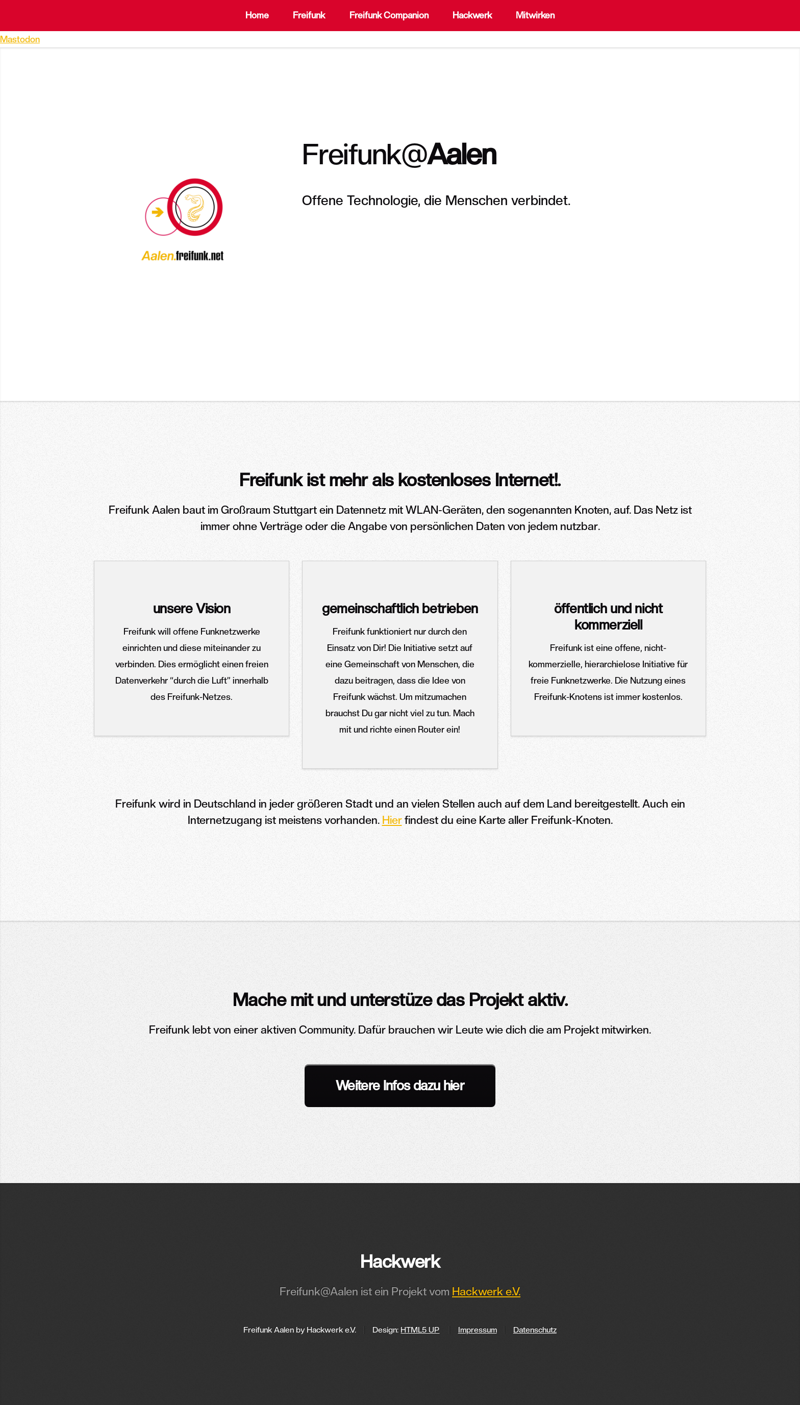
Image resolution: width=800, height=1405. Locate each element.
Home (257, 15)
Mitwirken (535, 15)
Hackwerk (472, 15)
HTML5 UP (420, 1330)
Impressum (477, 1330)
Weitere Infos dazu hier (400, 1085)
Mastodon (20, 39)
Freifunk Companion (389, 15)
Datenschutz (535, 1330)
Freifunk (309, 15)
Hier (392, 819)
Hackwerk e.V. (486, 1291)
